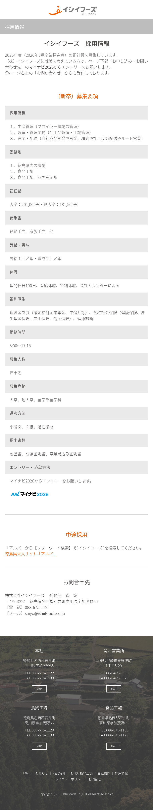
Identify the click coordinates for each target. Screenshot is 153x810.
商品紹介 (59, 773)
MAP (39, 689)
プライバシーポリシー (68, 779)
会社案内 (103, 773)
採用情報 (121, 773)
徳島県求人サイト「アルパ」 (31, 554)
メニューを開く (143, 10)
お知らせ (41, 773)
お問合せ (94, 779)
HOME (26, 773)
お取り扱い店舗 (81, 773)
